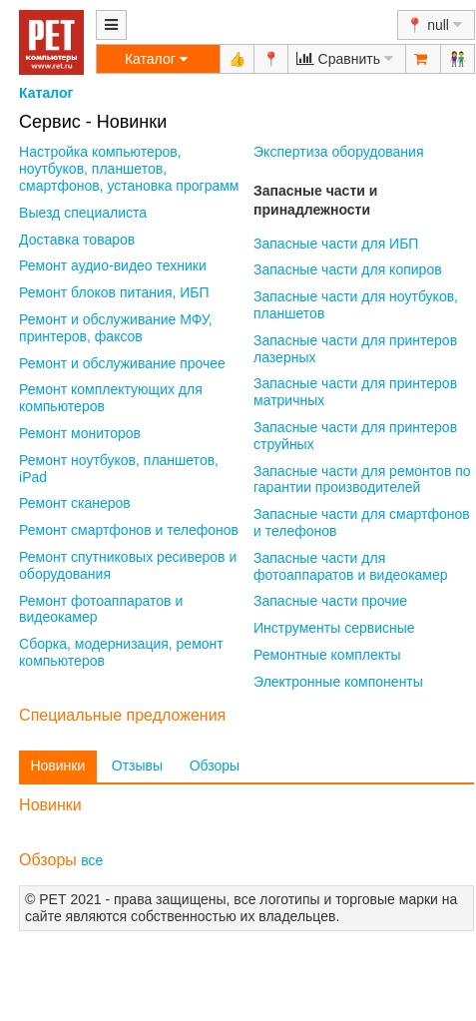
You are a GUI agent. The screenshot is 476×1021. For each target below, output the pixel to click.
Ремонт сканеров (75, 503)
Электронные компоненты (338, 682)
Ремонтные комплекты (327, 655)
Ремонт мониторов (80, 433)
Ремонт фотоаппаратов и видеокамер (101, 609)
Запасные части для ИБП (335, 244)
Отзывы (137, 765)
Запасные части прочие (330, 601)
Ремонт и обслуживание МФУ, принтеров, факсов (116, 327)
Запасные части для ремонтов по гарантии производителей (362, 479)
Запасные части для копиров (347, 269)
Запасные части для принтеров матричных (355, 391)
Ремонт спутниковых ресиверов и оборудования (128, 565)
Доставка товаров (77, 240)
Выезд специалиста (83, 213)
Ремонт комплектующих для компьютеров (111, 397)
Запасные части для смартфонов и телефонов (361, 522)
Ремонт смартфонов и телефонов (128, 530)
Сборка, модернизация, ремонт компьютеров (121, 652)
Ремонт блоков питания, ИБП (114, 292)
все (92, 860)
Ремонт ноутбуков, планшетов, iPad (119, 468)
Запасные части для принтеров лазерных (355, 348)
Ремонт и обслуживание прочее (122, 363)
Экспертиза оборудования (338, 152)
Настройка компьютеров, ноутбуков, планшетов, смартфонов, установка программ (128, 169)
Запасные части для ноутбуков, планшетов (355, 304)
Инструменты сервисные (334, 628)
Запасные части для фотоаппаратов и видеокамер (350, 566)
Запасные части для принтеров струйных (355, 435)
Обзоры (215, 765)
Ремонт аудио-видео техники (113, 265)
